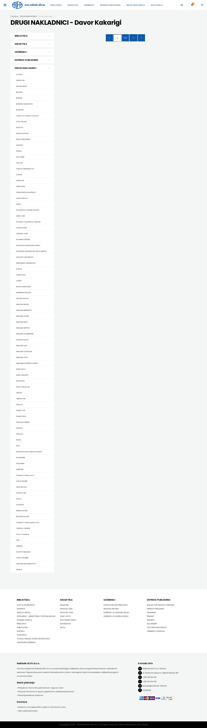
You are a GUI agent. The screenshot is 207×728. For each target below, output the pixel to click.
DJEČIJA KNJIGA (22, 133)
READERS (150, 620)
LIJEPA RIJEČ (21, 275)
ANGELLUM (20, 80)
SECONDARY (152, 623)
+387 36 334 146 (150, 681)
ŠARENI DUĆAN (21, 510)
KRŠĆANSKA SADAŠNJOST (26, 263)
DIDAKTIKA (73, 5)
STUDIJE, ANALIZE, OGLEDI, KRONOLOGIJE (33, 638)
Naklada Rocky (22, 340)
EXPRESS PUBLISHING (110, 5)
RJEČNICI (21, 631)
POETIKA (19, 428)
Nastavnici (157, 5)
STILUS (18, 499)
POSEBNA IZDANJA (24, 620)
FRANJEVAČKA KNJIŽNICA (26, 192)
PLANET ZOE (20, 410)
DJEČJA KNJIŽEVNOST (26, 605)
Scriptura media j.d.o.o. (25, 475)
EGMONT (19, 145)
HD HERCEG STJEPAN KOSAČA (27, 210)
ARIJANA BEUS (21, 86)
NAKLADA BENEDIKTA (24, 310)
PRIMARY (150, 616)
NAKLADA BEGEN (22, 304)
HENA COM (20, 216)
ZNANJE (19, 569)
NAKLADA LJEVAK (22, 316)
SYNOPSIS (20, 505)
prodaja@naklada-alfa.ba (155, 686)
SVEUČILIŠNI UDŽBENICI (26, 642)
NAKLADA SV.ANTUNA (24, 351)
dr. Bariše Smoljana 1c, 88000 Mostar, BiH (160, 673)
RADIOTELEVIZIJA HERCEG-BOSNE (29, 452)
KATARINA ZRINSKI (23, 239)
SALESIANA (20, 463)
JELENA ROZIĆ (21, 228)
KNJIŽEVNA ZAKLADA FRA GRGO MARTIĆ (31, 251)
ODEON (19, 393)
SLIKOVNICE (22, 635)
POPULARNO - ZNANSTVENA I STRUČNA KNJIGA (36, 616)
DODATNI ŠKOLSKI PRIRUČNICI (115, 605)
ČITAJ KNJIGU (21, 121)
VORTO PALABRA (22, 558)
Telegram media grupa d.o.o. (27, 522)
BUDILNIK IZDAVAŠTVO (24, 104)
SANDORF (19, 469)
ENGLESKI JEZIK (66, 609)
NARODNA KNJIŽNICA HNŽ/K (27, 363)
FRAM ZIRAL (20, 186)
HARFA (18, 204)
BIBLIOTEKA (56, 5)
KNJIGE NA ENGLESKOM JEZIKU (28, 245)
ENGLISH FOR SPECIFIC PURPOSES (160, 605)
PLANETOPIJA (21, 416)
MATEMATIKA (65, 623)
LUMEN (18, 281)
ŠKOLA (62, 627)
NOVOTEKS (20, 381)
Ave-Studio (142, 724)
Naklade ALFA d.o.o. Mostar (154, 668)
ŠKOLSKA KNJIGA (22, 516)
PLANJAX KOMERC (23, 422)
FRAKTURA (20, 180)
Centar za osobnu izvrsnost (27, 116)
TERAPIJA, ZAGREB (23, 528)
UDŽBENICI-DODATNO (156, 631)
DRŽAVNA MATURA (111, 609)
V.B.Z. (18, 540)
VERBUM (19, 546)
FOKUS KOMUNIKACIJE (25, 169)
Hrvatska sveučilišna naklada (28, 222)
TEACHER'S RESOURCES (157, 627)
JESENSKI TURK (22, 233)
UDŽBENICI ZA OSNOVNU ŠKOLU (116, 612)
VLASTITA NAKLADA (23, 552)
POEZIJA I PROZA (23, 612)
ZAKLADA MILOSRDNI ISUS (26, 564)
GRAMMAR (151, 612)
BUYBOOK (20, 110)
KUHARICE (21, 609)
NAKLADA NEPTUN (23, 328)
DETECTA (19, 127)
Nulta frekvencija (23, 387)
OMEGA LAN (20, 398)
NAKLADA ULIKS (22, 357)
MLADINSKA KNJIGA (23, 292)
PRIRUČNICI (21, 623)
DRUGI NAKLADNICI (135, 5)
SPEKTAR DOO (21, 487)
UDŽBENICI (89, 5)
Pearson (19, 404)
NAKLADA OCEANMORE (25, 334)
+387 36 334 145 (150, 677)
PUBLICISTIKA (22, 627)
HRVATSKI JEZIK (66, 612)
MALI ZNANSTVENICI (68, 620)
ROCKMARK (20, 457)
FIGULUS (19, 163)
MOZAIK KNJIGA (22, 298)
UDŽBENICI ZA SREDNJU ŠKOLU (115, 616)
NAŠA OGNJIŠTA (22, 375)
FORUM (19, 175)
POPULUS (19, 434)
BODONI (19, 98)
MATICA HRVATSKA (23, 287)
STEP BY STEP (21, 493)
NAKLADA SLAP (21, 345)
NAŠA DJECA (21, 369)
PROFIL (18, 440)
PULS (18, 446)
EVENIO (19, 151)
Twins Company (22, 534)
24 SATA (19, 74)
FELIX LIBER (20, 157)
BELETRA (19, 92)
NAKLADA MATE (22, 322)
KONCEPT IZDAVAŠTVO (24, 257)
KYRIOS (19, 269)
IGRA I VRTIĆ (65, 616)
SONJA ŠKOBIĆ (22, 481)
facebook (147, 690)
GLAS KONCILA (22, 198)
